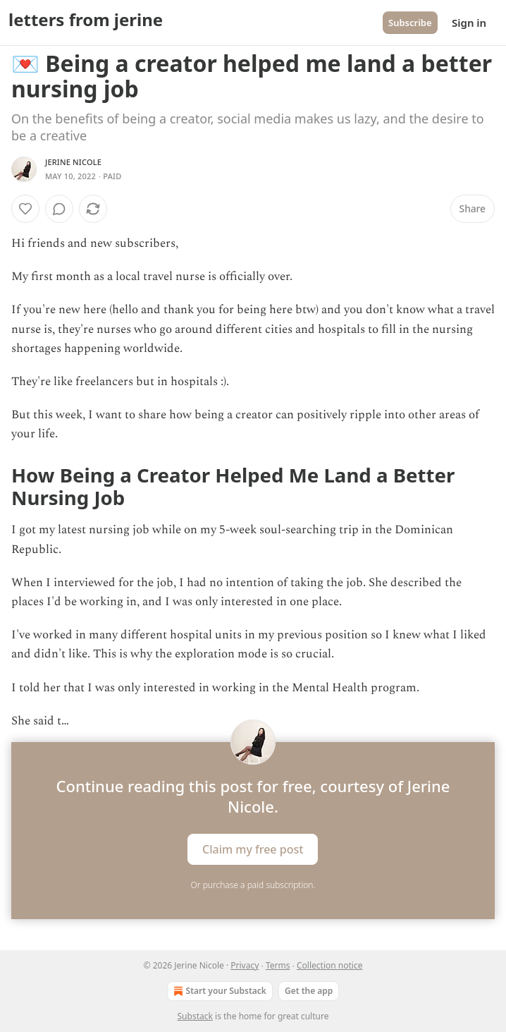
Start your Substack (218, 991)
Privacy (244, 965)
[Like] (25, 209)
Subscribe (410, 22)
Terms (278, 965)
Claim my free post (252, 848)
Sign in (469, 23)
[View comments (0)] (59, 209)
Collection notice (329, 965)
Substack (195, 1016)
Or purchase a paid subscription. (253, 885)
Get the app (309, 991)
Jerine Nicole (73, 162)
